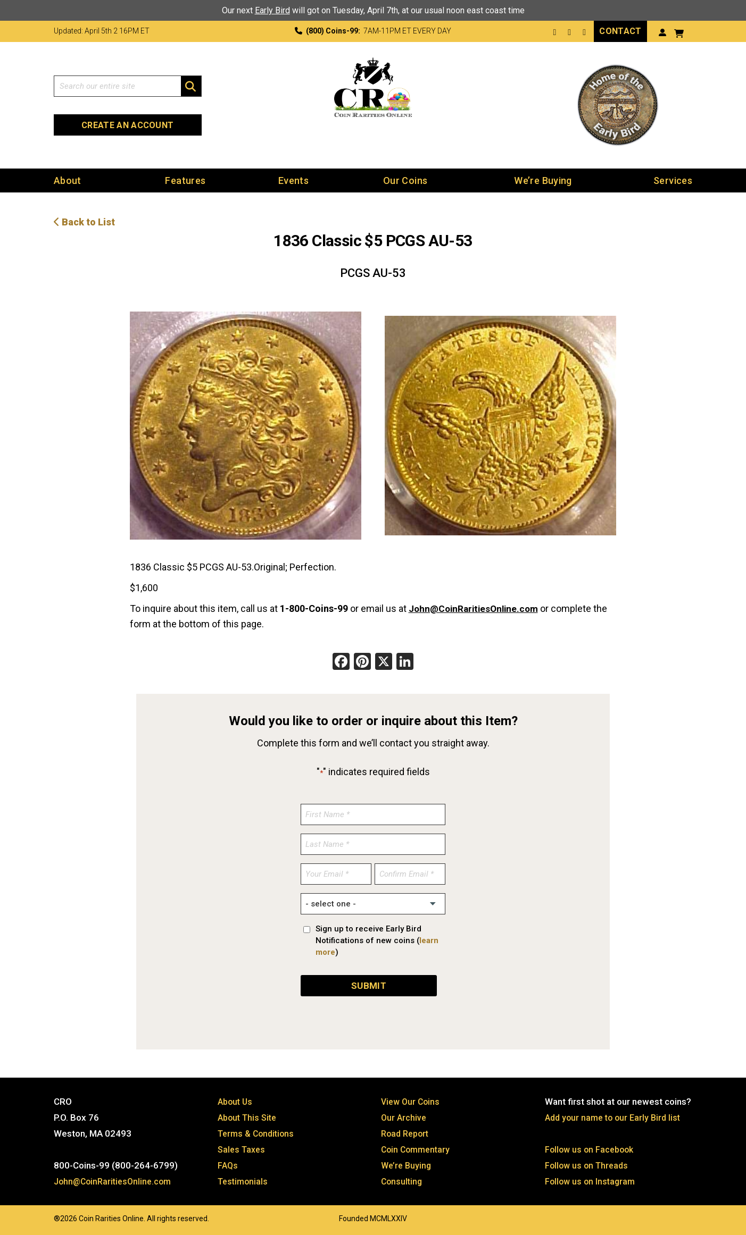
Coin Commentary (417, 1149)
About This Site (249, 1117)
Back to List (84, 222)
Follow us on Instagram (592, 1181)
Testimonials (244, 1181)
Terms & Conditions (258, 1133)
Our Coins (405, 180)
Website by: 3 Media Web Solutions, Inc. (43, 1217)
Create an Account (127, 125)
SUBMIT (368, 985)
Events (293, 180)
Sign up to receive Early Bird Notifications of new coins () (377, 940)
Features (185, 180)
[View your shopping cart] (679, 32)
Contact (620, 31)
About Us (236, 1101)
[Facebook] (341, 663)
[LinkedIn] (405, 663)
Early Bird (272, 10)
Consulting (402, 1181)
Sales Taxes (243, 1149)
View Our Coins (412, 1101)
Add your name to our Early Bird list (616, 1117)
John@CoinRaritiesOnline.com (477, 608)
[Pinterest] (362, 663)
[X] (383, 663)
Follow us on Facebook (591, 1149)
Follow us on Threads (588, 1165)
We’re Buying (542, 180)
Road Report (407, 1133)
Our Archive (404, 1117)
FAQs (228, 1165)
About (67, 180)
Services (672, 180)
